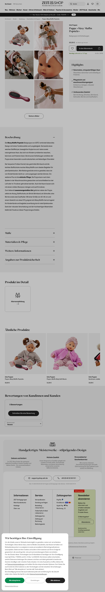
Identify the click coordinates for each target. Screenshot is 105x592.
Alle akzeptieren (14, 580)
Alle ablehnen (55, 580)
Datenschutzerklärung (11, 586)
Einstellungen (35, 580)
